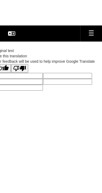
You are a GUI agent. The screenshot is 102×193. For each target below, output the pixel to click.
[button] (12, 33)
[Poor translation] (19, 68)
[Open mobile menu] (91, 33)
